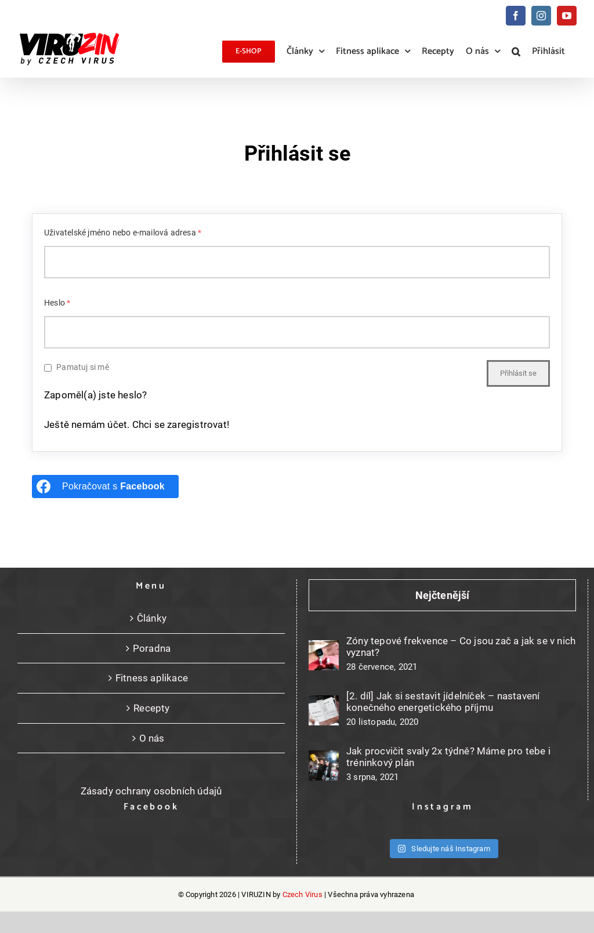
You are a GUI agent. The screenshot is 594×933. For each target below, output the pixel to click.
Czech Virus (302, 894)
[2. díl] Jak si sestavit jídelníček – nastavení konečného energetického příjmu (442, 701)
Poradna (152, 648)
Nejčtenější (442, 595)
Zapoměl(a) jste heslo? (95, 395)
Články (151, 618)
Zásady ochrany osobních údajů (151, 791)
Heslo (57, 302)
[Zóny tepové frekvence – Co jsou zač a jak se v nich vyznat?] (324, 655)
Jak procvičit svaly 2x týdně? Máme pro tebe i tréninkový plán (448, 756)
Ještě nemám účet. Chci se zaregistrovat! (136, 424)
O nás (152, 738)
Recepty (151, 708)
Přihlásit (548, 51)
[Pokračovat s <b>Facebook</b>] (105, 486)
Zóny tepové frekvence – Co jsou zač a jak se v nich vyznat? (460, 646)
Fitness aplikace (151, 678)
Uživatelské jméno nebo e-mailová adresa (122, 232)
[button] (516, 51)
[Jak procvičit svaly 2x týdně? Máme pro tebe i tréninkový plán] (324, 765)
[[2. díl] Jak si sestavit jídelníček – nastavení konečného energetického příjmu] (324, 710)
